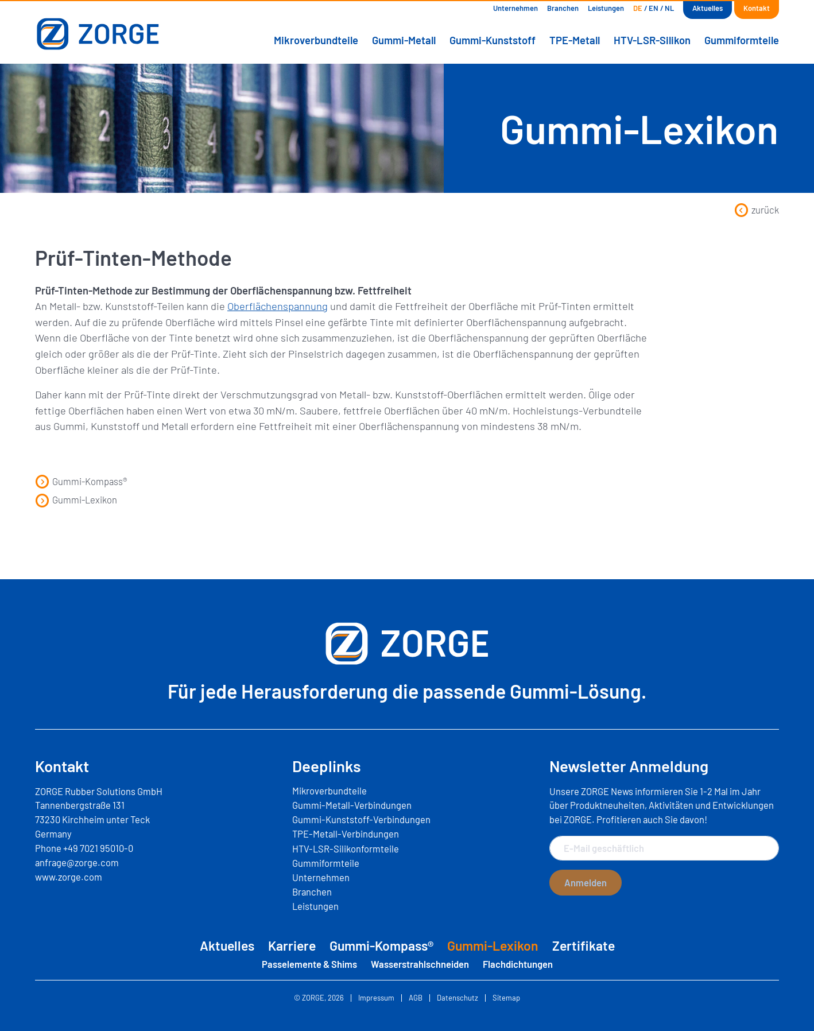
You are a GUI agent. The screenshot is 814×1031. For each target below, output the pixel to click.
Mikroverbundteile (316, 40)
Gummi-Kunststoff (492, 40)
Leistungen (606, 8)
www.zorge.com (68, 876)
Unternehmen (515, 8)
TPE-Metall (574, 40)
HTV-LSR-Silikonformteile (345, 848)
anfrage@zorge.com (77, 862)
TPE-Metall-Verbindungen (345, 833)
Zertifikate (583, 945)
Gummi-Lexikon (76, 499)
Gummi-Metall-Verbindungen (352, 805)
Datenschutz (457, 998)
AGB (415, 998)
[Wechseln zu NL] (669, 8)
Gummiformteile (741, 40)
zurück (756, 209)
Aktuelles (707, 8)
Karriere (292, 945)
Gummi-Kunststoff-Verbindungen (361, 819)
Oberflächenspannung (277, 306)
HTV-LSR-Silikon (652, 40)
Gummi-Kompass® (81, 481)
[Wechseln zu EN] (653, 8)
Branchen (563, 8)
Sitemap (506, 998)
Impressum (376, 998)
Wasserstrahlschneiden (420, 964)
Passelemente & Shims (309, 964)
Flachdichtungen (518, 964)
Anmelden (585, 882)
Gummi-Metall (404, 40)
